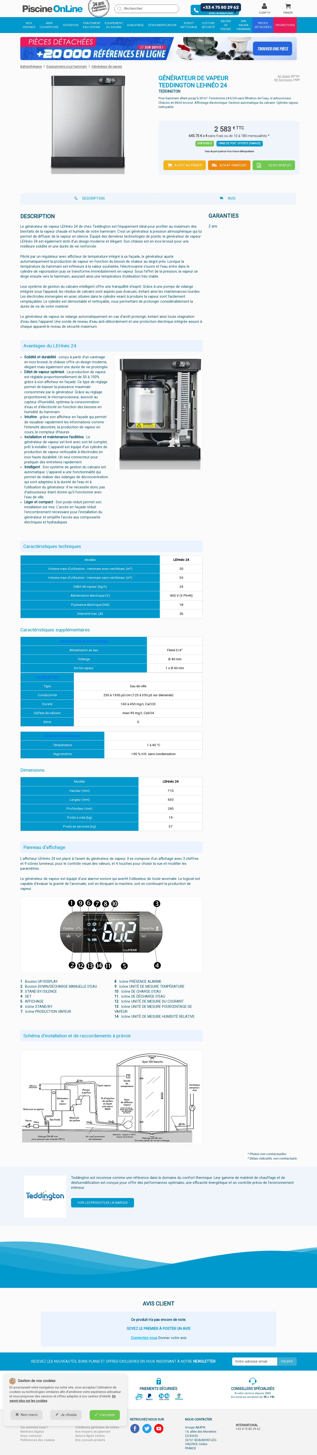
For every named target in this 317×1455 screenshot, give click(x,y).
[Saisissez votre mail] (254, 1361)
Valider (287, 1361)
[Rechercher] (146, 8)
